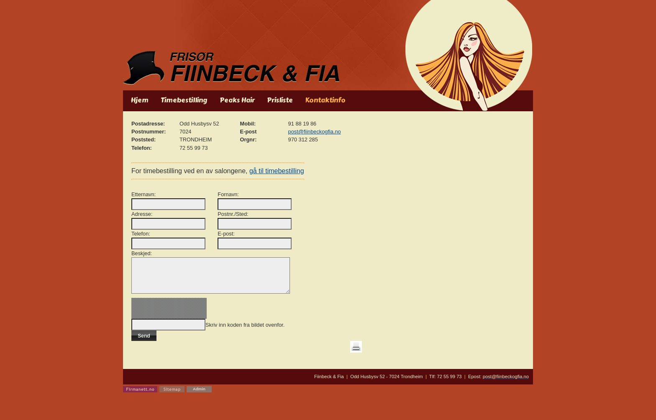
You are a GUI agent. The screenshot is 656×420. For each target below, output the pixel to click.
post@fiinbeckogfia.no (314, 131)
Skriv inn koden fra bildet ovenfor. (244, 331)
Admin (199, 395)
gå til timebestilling (278, 170)
